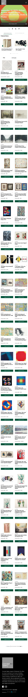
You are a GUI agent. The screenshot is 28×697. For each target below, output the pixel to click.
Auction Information (19, 33)
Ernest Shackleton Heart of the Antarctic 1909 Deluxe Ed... (7, 50)
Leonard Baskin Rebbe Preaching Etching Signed (20, 339)
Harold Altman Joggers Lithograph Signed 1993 (20, 97)
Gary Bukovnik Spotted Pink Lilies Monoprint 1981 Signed (21, 487)
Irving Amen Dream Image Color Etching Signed (6, 171)
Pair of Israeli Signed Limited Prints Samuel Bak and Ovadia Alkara (7, 291)
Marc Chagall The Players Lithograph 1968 (6, 583)
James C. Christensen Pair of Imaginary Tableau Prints (21, 632)
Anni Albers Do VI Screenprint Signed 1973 (6, 73)
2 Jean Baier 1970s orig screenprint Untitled (20, 267)
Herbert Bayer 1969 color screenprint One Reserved (6, 413)
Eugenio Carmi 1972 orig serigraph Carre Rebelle (20, 559)
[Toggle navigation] (26, 2)
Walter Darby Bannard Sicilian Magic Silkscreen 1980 (20, 315)
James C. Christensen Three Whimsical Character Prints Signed (7, 633)
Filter (4, 57)
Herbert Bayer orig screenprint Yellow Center (20, 388)
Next (21, 646)
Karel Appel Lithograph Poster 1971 (6, 219)
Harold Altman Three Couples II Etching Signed (20, 146)
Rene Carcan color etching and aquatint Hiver (20, 536)
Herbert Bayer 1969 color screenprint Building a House (20, 413)
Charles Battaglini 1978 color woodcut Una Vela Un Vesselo (7, 364)
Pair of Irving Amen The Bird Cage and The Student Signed (7, 195)
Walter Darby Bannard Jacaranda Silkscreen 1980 (7, 315)
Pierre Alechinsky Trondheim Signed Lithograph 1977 (19, 73)
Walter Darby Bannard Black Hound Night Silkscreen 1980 (20, 291)
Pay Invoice (15, 689)
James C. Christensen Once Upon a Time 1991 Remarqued (21, 608)
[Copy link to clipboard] (9, 29)
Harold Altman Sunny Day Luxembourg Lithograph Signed (6, 147)
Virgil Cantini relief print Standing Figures (6, 536)
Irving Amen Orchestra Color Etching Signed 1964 (20, 171)
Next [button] (25, 46)
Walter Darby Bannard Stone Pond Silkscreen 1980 (6, 340)
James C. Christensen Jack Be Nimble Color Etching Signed (7, 608)
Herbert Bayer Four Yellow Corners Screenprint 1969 (20, 364)
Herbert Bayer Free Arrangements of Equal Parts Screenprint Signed (6, 389)
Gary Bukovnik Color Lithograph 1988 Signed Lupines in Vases (20, 511)
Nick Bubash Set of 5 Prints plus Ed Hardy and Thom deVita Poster (7, 487)
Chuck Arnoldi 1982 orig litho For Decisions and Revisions (20, 219)
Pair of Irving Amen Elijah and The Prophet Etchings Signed (20, 195)
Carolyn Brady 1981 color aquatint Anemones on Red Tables (21, 462)
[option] (7, 44)
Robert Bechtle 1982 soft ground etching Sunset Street (20, 438)
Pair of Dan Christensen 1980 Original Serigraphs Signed (20, 584)
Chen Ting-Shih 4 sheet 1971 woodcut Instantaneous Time (20, 50)
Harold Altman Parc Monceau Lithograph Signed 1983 (5, 122)
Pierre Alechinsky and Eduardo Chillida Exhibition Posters (7, 98)
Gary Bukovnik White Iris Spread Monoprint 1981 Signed (6, 511)
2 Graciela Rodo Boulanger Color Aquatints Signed (7, 462)
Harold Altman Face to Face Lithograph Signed (21, 122)
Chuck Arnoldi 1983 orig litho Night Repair (6, 243)
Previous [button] (2, 46)
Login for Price (7, 79)
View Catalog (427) (13, 23)
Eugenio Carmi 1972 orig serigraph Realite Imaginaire (6, 559)
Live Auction (5, 8)
